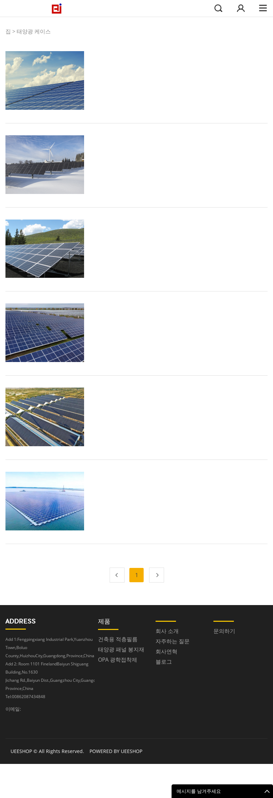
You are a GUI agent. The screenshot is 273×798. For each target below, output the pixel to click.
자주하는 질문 (173, 641)
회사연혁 (166, 651)
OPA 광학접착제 (117, 659)
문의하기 (224, 631)
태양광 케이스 (34, 31)
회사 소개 (167, 631)
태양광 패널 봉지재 (121, 649)
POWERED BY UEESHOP (116, 751)
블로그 (164, 661)
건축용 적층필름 (118, 639)
